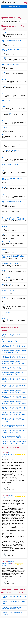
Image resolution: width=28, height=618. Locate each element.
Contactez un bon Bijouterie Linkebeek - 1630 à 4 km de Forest (14, 357)
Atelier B (4, 106)
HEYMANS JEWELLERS (10, 64)
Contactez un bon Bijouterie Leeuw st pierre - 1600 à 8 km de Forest (14, 442)
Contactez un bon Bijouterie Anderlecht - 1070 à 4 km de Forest (14, 362)
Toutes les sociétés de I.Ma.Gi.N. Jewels (13, 256)
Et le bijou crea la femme (10, 150)
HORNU (5, 566)
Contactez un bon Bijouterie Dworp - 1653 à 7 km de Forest (14, 431)
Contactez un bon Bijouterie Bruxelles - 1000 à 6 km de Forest (13, 391)
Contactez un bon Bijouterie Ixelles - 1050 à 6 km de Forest (13, 386)
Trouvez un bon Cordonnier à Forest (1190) (12, 613)
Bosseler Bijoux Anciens (10, 263)
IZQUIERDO (6, 32)
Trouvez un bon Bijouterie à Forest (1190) (13, 602)
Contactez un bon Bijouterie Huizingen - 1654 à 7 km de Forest (13, 413)
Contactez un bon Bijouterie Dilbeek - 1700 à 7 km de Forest (14, 425)
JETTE (10, 497)
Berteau (4, 187)
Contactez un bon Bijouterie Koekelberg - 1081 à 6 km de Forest (14, 396)
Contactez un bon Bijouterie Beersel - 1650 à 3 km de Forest (14, 351)
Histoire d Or (6, 135)
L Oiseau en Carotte (8, 194)
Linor (3, 234)
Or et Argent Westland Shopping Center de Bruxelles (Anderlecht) (13, 218)
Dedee (4, 249)
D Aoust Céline (7, 100)
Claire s (4, 127)
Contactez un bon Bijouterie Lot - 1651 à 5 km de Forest (13, 373)
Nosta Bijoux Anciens (9, 318)
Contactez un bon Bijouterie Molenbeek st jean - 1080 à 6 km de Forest (14, 379)
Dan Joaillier (6, 79)
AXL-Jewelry (6, 170)
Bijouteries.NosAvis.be (9, 2)
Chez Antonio (6, 120)
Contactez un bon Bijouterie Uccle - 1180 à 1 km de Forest (14, 340)
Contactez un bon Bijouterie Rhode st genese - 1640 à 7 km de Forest (14, 407)
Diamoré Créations (8, 290)
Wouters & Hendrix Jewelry (11, 164)
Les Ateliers (6, 312)
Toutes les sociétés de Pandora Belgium (12, 50)
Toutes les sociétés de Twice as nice (12, 41)
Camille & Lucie (7, 284)
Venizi (4, 58)
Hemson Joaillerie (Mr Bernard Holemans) (12, 179)
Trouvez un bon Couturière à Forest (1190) (14, 596)
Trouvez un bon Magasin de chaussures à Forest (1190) (11, 607)
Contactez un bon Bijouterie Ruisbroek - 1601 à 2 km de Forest (13, 346)
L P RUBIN (5, 72)
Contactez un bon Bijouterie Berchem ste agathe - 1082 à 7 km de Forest (13, 419)
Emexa (4, 270)
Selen (4, 297)
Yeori (3, 304)
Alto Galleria (6, 277)
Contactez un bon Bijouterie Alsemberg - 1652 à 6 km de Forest (14, 402)
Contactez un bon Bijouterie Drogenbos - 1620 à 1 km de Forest (14, 335)
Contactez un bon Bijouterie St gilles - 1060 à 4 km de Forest (12, 368)
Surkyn (4, 93)
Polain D (4, 226)
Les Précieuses (7, 113)
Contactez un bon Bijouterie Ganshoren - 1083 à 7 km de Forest (14, 436)
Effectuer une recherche (14, 6)
